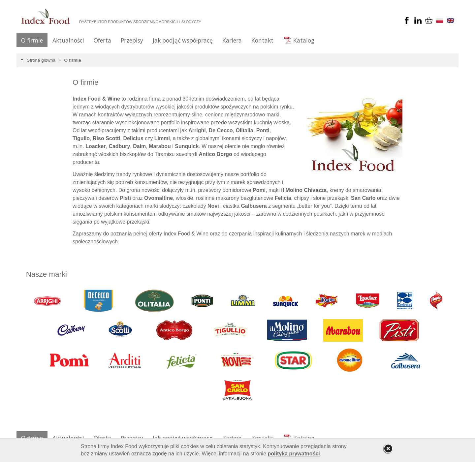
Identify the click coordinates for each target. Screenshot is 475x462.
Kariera (232, 40)
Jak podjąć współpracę (183, 40)
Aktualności (68, 40)
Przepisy (132, 40)
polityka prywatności (294, 453)
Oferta (102, 40)
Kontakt (262, 40)
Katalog (303, 40)
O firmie (32, 40)
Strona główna (41, 60)
